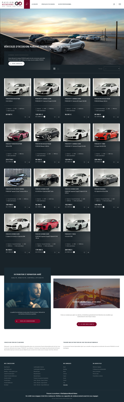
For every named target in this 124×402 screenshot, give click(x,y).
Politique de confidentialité (99, 369)
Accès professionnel (64, 4)
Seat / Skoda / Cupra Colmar (41, 380)
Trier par (100, 69)
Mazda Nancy (37, 376)
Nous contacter (96, 371)
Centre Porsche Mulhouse (10, 376)
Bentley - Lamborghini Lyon (10, 371)
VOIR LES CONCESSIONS (25, 321)
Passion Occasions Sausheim (41, 378)
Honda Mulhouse (8, 382)
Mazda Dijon (37, 371)
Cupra (64, 376)
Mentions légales (97, 367)
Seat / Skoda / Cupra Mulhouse (41, 385)
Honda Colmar (7, 378)
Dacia (64, 378)
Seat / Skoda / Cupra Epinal (40, 382)
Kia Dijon (6, 385)
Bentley (65, 369)
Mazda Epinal (37, 373)
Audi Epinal (7, 367)
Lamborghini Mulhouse (39, 369)
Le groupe (35, 4)
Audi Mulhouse (7, 369)
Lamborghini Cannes (39, 367)
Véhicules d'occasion (48, 4)
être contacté (16, 63)
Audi (64, 367)
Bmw (64, 371)
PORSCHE (12, 55)
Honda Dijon (7, 380)
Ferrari (64, 380)
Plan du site (95, 373)
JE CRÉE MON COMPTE (86, 324)
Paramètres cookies (98, 376)
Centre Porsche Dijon (9, 373)
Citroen (65, 373)
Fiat (64, 382)
